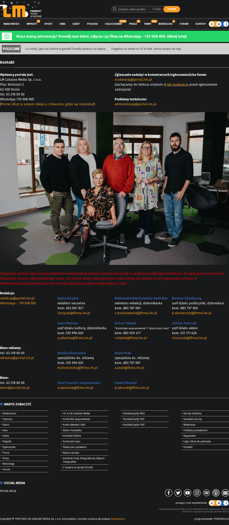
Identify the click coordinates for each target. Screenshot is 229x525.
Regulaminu (118, 518)
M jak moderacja (176, 85)
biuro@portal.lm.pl (15, 388)
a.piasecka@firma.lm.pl (75, 388)
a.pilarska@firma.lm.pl (74, 338)
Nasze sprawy (71, 452)
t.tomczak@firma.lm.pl (189, 338)
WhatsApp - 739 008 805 (18, 303)
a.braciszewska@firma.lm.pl (136, 313)
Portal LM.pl (8, 491)
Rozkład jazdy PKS (133, 419)
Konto (200, 23)
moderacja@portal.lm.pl (133, 80)
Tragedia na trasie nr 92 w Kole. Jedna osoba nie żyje (146, 49)
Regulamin (189, 435)
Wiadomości (11, 23)
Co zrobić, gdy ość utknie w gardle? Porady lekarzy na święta (65, 49)
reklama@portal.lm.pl (17, 358)
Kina (62, 23)
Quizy (76, 23)
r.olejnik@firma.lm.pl (131, 338)
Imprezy (32, 23)
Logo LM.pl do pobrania (197, 441)
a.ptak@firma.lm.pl (129, 368)
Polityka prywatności (195, 430)
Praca (133, 23)
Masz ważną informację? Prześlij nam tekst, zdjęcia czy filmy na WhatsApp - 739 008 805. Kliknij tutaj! (101, 36)
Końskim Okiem (72, 435)
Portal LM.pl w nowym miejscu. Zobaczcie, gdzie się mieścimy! (47, 104)
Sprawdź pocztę (192, 419)
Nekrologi (165, 23)
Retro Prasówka (72, 430)
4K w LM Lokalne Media (76, 413)
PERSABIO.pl (221, 518)
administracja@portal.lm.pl (135, 104)
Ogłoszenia (113, 23)
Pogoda (92, 23)
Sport (48, 23)
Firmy (147, 23)
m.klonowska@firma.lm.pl (77, 368)
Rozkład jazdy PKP (134, 424)
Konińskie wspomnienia (76, 419)
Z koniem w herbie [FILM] (78, 467)
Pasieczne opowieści (75, 447)
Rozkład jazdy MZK (134, 413)
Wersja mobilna (192, 413)
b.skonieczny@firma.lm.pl (192, 313)
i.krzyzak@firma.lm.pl (73, 313)
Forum (184, 23)
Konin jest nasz (71, 441)
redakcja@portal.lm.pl (17, 298)
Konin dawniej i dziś (74, 424)
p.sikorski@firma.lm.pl (132, 388)
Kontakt (187, 447)
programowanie (203, 518)
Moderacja (189, 424)
